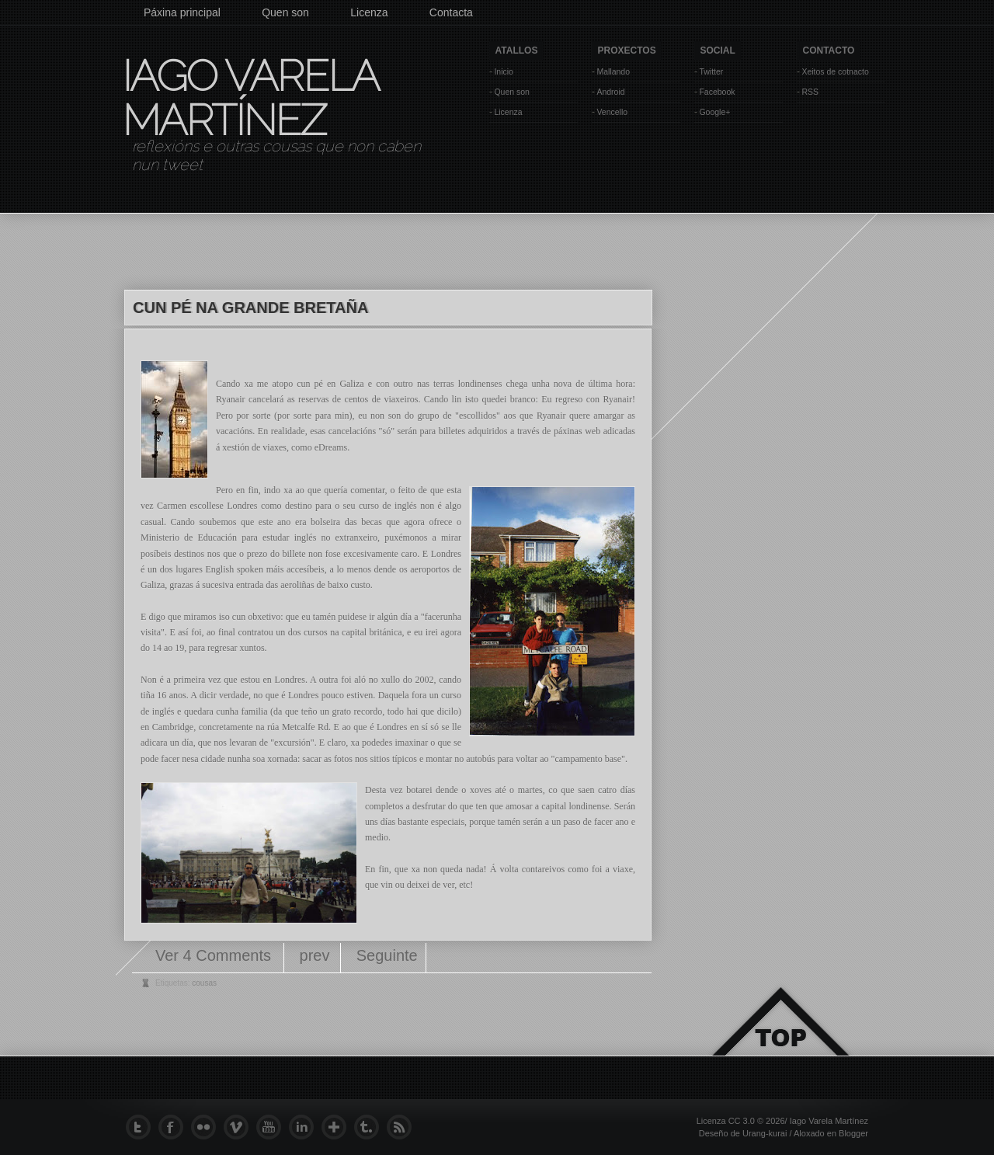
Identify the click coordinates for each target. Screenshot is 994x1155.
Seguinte (387, 955)
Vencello (611, 112)
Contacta (451, 12)
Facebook (717, 91)
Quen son (285, 12)
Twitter (711, 71)
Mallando (613, 71)
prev (315, 955)
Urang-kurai (764, 1133)
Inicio (503, 71)
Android (610, 91)
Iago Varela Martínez (249, 97)
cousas (204, 983)
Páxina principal (182, 12)
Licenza (369, 12)
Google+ (714, 112)
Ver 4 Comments (215, 955)
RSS (809, 91)
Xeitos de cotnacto (834, 71)
